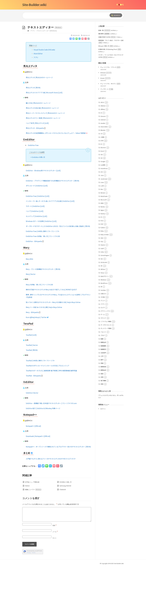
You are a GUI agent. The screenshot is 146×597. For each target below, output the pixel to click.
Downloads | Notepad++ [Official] (38, 466)
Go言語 (103, 195)
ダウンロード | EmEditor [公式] (37, 216)
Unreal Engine (105, 286)
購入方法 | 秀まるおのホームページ (38, 133)
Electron (103, 178)
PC (101, 247)
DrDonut (105, 103)
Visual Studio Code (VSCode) (44, 80)
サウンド (103, 348)
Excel (102, 181)
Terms (33, 583)
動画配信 (103, 380)
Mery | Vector (30, 304)
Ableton (103, 136)
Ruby (102, 261)
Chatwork (63, 520)
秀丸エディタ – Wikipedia (36, 158)
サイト (54, 568)
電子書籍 (103, 411)
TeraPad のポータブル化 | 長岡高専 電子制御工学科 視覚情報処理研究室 (51, 401)
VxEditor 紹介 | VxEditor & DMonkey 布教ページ (43, 439)
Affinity (103, 140)
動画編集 (103, 376)
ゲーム (103, 345)
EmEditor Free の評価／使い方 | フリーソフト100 (43, 267)
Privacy (29, 583)
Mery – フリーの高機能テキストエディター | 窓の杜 (43, 299)
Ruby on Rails (105, 265)
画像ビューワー (33, 520)
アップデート (106, 120)
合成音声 (103, 383)
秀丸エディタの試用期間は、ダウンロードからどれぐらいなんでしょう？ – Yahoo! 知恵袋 (57, 163)
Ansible (103, 154)
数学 (102, 390)
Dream (105, 109)
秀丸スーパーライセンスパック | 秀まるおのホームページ (45, 143)
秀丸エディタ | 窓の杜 (33, 118)
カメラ (103, 338)
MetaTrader (104, 227)
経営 (102, 404)
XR (101, 317)
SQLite (103, 275)
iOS (102, 202)
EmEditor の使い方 (38, 188)
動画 (102, 369)
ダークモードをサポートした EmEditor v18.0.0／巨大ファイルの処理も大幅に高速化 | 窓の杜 (58, 256)
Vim (102, 289)
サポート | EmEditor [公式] (35, 236)
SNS (102, 268)
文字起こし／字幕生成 (32, 512)
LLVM (102, 216)
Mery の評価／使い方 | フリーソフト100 (39, 315)
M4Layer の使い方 (105, 76)
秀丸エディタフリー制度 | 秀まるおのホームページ (43, 148)
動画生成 (103, 373)
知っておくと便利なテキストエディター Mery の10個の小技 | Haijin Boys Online (53, 333)
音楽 (102, 414)
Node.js (103, 244)
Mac (102, 220)
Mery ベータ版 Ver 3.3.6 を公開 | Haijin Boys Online (44, 338)
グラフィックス (105, 341)
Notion (27, 516)
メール (55, 562)
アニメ (103, 331)
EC (101, 174)
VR (101, 296)
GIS (102, 185)
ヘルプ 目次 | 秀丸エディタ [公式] (37, 153)
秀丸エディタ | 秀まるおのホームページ (39, 108)
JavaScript (104, 209)
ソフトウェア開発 (106, 352)
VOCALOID (104, 293)
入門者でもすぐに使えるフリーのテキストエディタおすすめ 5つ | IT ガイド (51, 489)
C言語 (102, 168)
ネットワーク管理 (106, 359)
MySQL (103, 237)
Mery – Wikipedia (33, 343)
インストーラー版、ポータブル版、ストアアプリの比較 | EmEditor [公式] (50, 231)
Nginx (102, 241)
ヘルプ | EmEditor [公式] (34, 241)
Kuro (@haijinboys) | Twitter (37, 348)
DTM (102, 171)
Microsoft (104, 230)
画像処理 (103, 397)
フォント (103, 362)
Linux (102, 213)
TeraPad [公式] (31, 365)
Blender (103, 161)
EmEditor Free (33, 176)
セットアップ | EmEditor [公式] (36, 247)
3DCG (102, 133)
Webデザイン (105, 307)
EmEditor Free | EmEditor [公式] (37, 226)
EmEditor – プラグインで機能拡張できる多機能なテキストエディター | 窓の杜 (52, 211)
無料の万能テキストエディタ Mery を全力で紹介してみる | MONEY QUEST (51, 320)
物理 (102, 394)
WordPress (104, 314)
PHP (102, 254)
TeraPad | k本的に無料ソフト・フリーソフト (40, 391)
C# (101, 164)
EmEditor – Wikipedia (35, 272)
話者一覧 (104, 61)
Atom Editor (38, 84)
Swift (102, 279)
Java (102, 206)
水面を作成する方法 (107, 67)
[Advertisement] (73, 37)
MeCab (103, 223)
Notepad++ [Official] (33, 456)
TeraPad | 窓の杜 (32, 380)
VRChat (103, 300)
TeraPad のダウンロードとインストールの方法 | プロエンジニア (47, 396)
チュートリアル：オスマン (110, 114)
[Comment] (56, 545)
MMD (102, 234)
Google (103, 192)
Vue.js (102, 303)
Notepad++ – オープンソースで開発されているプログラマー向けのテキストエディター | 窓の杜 (58, 477)
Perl (102, 251)
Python (103, 258)
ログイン (103, 439)
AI (101, 143)
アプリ (33, 61)
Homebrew (104, 199)
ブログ (103, 366)
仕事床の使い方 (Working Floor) (109, 80)
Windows (103, 310)
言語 (102, 408)
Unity (102, 282)
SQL (102, 272)
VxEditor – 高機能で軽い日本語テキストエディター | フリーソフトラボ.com (51, 434)
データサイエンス (106, 355)
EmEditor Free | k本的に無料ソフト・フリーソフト (42, 262)
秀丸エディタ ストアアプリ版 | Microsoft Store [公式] (44, 123)
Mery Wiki (29, 289)
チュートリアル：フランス (110, 98)
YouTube (103, 321)
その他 (103, 328)
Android (103, 150)
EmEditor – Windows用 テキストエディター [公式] (43, 201)
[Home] (28, 61)
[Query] (62, 15)
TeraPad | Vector (32, 375)
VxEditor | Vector (32, 423)
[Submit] (116, 15)
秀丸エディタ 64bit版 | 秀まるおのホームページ (42, 138)
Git (101, 188)
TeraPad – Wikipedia (34, 406)
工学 (102, 387)
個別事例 (104, 64)
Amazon (103, 147)
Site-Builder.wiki (34, 5)
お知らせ (103, 324)
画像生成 (103, 401)
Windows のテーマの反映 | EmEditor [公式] (41, 252)
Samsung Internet (65, 516)
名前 (55, 556)
